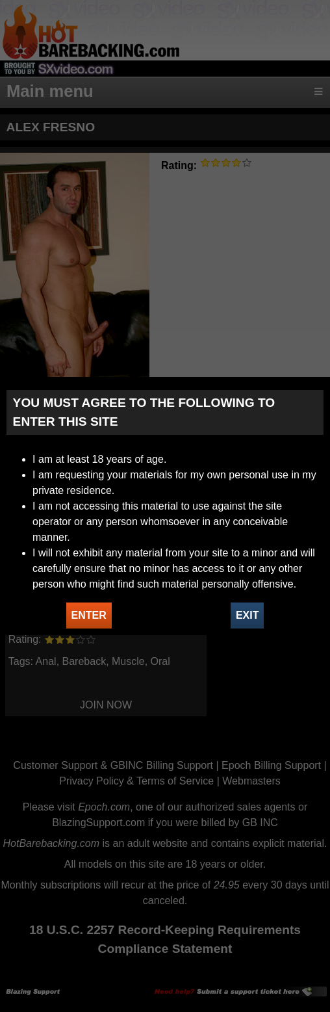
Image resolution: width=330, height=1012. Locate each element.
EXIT (247, 615)
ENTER (89, 615)
